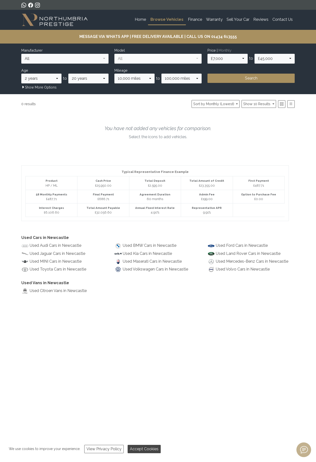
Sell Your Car (238, 19)
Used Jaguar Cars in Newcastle (57, 253)
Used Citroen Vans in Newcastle (58, 290)
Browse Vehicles (166, 19)
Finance (195, 19)
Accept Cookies (144, 449)
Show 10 (257, 104)
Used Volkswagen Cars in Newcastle (155, 269)
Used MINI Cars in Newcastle (56, 261)
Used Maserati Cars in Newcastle (152, 261)
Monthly (225, 50)
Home (140, 19)
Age (24, 70)
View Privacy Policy (104, 449)
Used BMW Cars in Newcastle (149, 245)
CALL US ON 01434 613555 (211, 36)
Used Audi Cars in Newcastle (55, 245)
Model (119, 50)
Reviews (260, 19)
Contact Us (282, 19)
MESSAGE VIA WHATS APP (104, 36)
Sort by (214, 104)
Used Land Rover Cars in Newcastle (248, 253)
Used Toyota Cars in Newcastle (58, 269)
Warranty (214, 19)
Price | (219, 50)
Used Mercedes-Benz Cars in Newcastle (252, 261)
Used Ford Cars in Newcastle (242, 245)
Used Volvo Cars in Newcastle (243, 269)
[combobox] (65, 58)
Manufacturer (32, 50)
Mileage (121, 70)
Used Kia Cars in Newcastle (147, 253)
